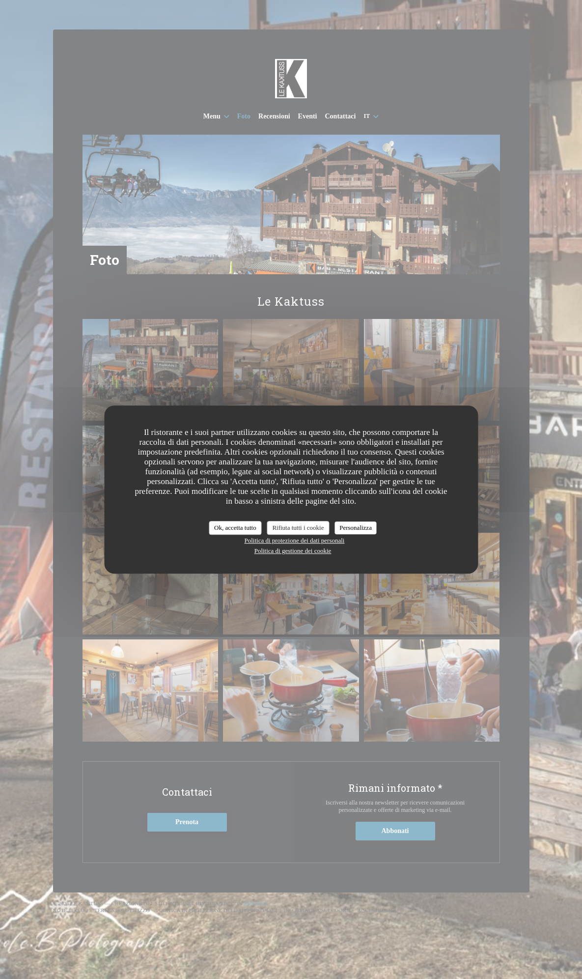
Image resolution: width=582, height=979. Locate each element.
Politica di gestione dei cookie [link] (293, 550)
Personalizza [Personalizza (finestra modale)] (355, 527)
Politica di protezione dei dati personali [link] (295, 540)
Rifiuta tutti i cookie (298, 527)
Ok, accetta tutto (235, 527)
